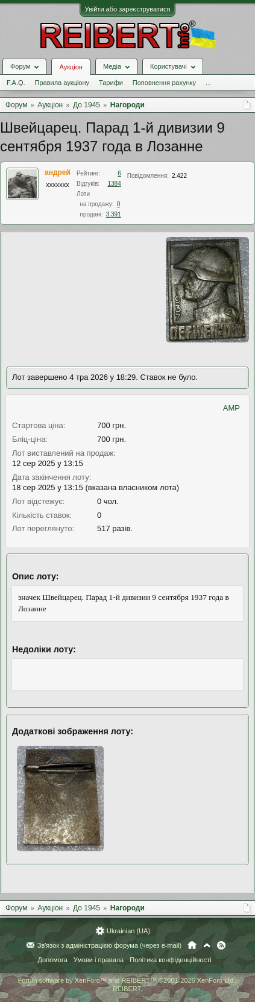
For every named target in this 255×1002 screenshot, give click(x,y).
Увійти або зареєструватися (128, 9)
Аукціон (70, 67)
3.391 (113, 214)
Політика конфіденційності (170, 959)
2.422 (179, 175)
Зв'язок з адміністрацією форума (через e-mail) (109, 945)
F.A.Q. (16, 82)
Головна (192, 945)
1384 (114, 183)
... (208, 82)
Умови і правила (99, 959)
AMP (231, 407)
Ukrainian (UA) (128, 930)
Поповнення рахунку (164, 82)
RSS (221, 945)
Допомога (52, 959)
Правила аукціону (62, 82)
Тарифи (111, 82)
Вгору (207, 945)
